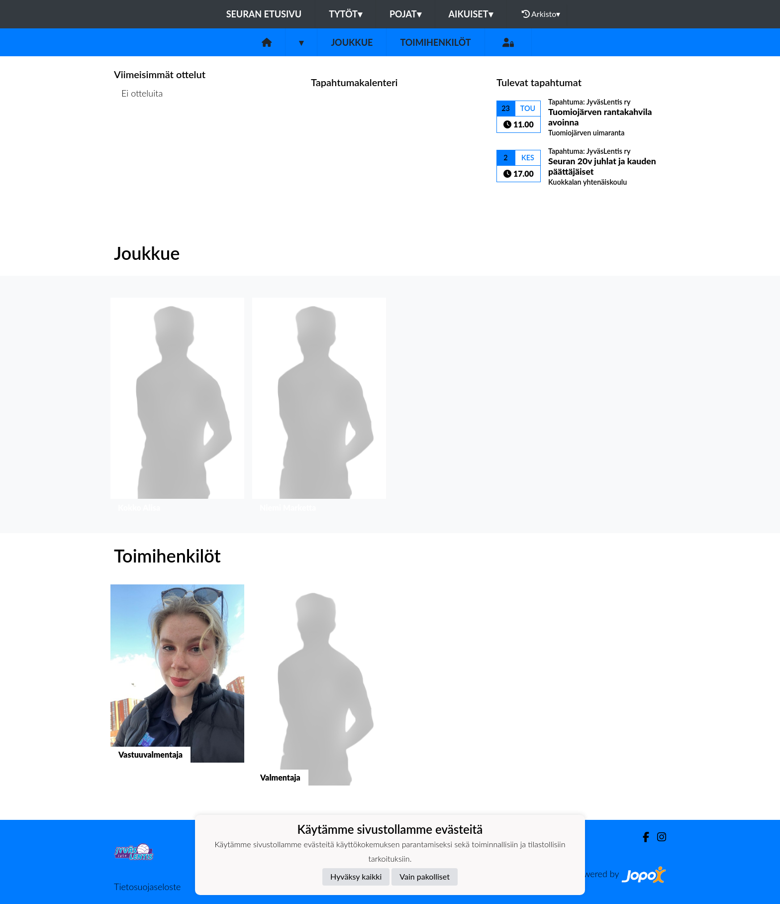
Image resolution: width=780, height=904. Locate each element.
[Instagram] (657, 837)
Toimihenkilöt (435, 42)
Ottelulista (138, 131)
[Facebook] (642, 837)
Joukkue (352, 42)
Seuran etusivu (264, 13)
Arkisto (541, 14)
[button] (177, 407)
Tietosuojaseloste (147, 886)
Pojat (405, 13)
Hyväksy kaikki (356, 876)
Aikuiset (471, 13)
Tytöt (345, 13)
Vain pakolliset (424, 876)
